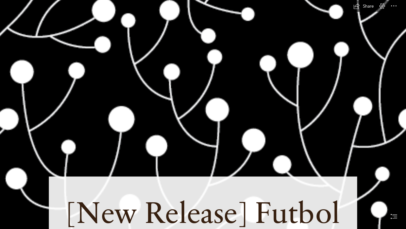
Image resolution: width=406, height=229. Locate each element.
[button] (363, 6)
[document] (203, 114)
